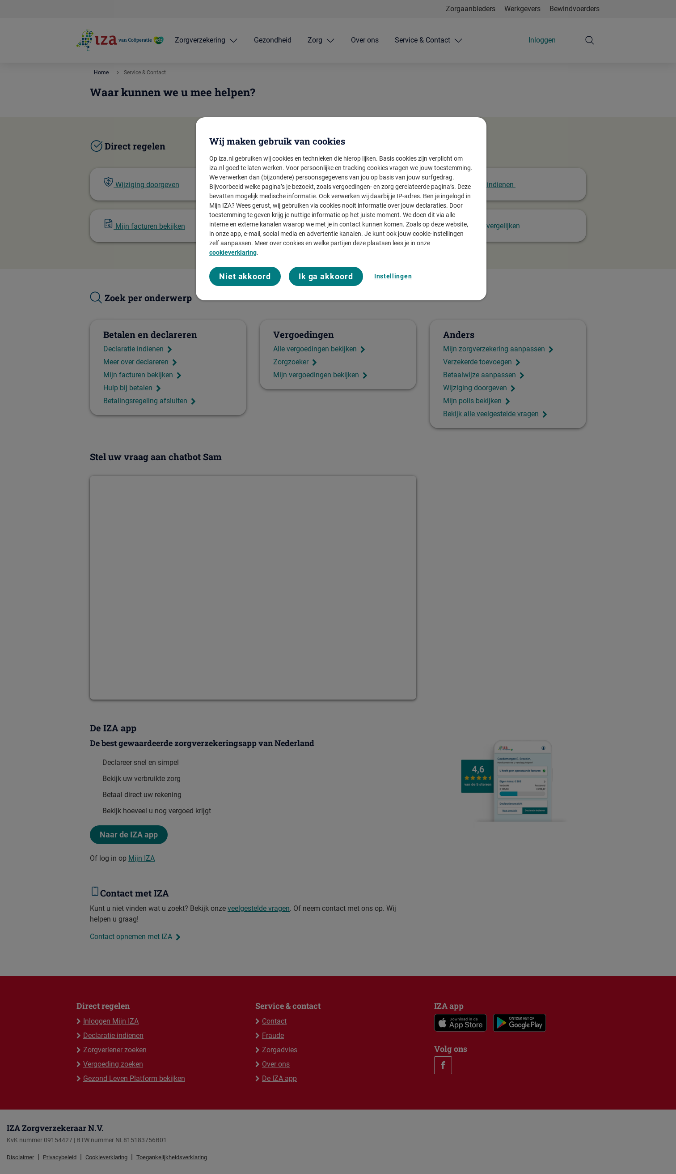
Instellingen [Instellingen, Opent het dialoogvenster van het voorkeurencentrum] (393, 276)
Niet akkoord (245, 276)
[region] (341, 208)
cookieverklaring (233, 252)
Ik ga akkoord (326, 276)
